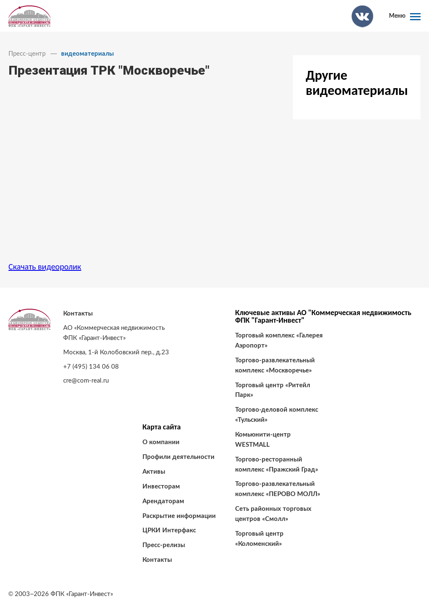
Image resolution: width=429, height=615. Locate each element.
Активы (153, 472)
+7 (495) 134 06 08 (91, 367)
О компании (161, 442)
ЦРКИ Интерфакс (169, 530)
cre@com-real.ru (86, 381)
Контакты (157, 560)
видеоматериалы (87, 54)
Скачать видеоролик (44, 266)
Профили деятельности (178, 457)
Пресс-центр (27, 54)
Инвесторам (161, 486)
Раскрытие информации (179, 516)
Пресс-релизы (163, 545)
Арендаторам (163, 501)
